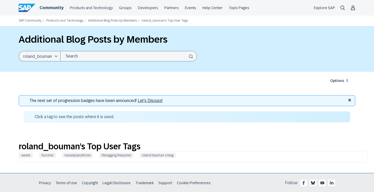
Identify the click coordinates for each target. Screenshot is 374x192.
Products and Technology (64, 20)
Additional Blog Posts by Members (112, 20)
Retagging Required (116, 155)
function (48, 155)
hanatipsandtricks (78, 155)
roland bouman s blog (157, 155)
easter (25, 155)
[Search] (128, 56)
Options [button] (337, 81)
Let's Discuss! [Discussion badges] (150, 100)
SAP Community (30, 20)
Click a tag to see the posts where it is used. (74, 116)
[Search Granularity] (39, 56)
